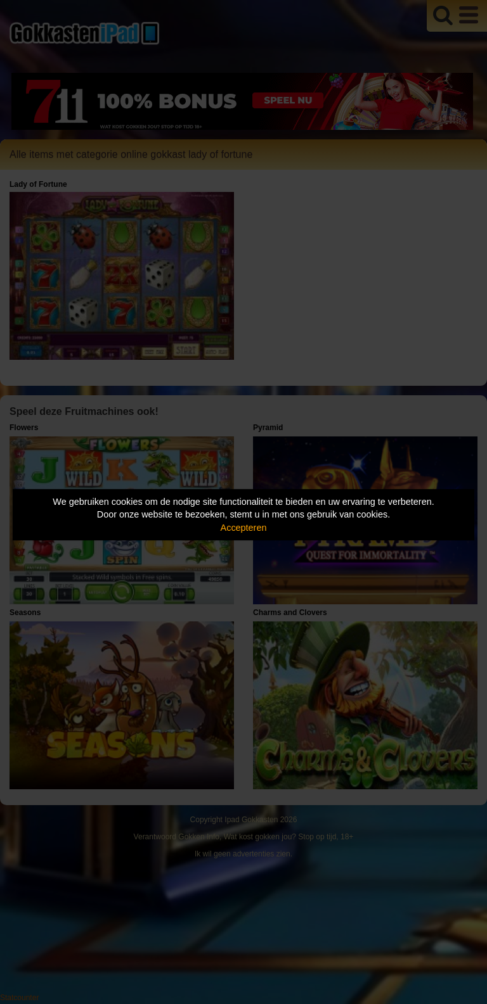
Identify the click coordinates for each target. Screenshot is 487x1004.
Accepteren (244, 528)
